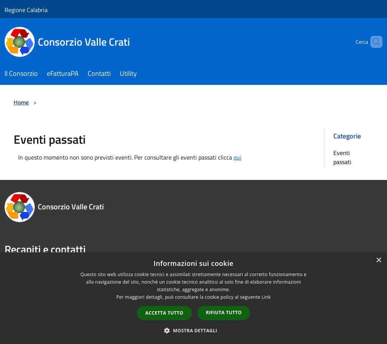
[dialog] (193, 298)
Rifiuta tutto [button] (224, 312)
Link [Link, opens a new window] (266, 297)
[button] (193, 330)
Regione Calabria (26, 9)
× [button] (378, 260)
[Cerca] (373, 42)
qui (237, 157)
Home (21, 102)
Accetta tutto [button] (164, 313)
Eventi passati (342, 157)
